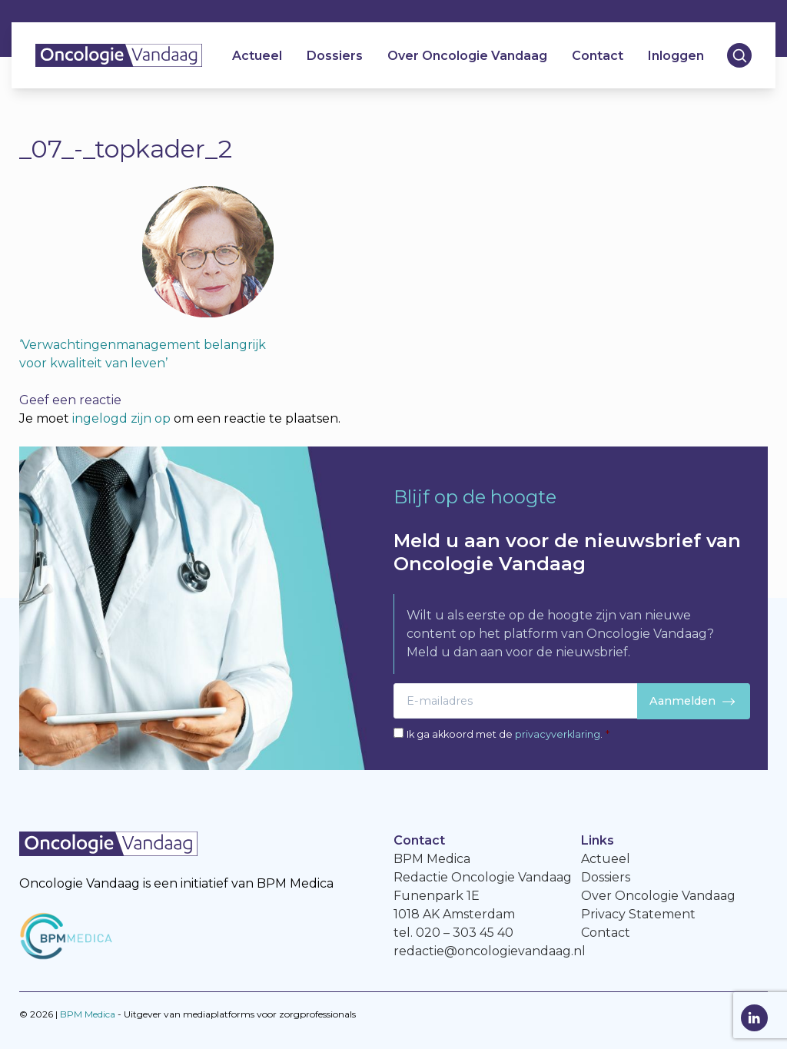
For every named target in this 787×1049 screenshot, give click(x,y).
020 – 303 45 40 (464, 932)
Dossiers (334, 58)
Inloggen (675, 58)
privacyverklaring (557, 734)
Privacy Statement (638, 914)
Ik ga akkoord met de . (508, 734)
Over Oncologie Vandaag (466, 58)
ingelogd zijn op (121, 418)
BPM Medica (87, 1014)
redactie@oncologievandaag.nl (490, 951)
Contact (597, 58)
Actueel (256, 58)
